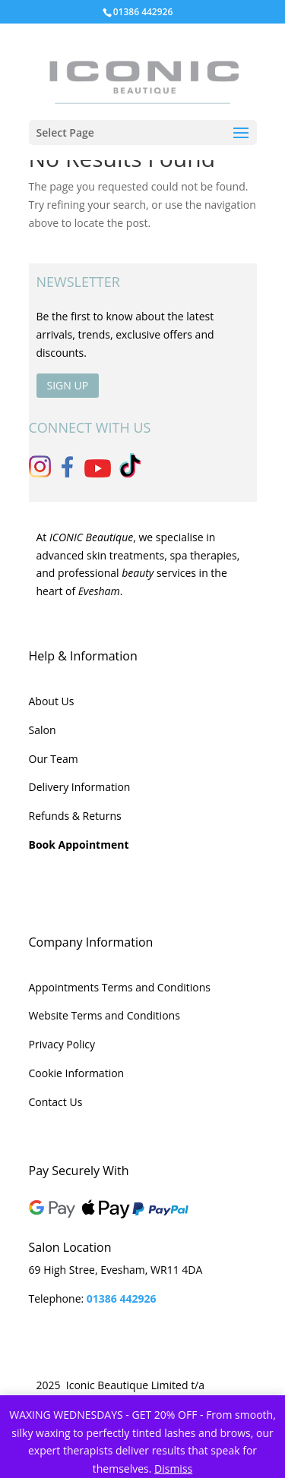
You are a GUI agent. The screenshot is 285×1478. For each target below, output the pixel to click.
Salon (42, 730)
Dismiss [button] (173, 1468)
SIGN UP (68, 385)
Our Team (53, 759)
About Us (51, 701)
